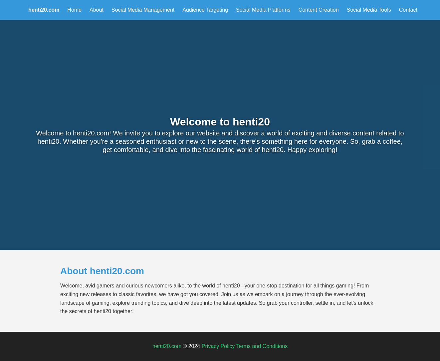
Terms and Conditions (262, 346)
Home (74, 10)
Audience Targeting (205, 10)
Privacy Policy (218, 346)
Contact (408, 10)
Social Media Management (142, 10)
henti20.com (166, 346)
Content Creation (319, 10)
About (97, 10)
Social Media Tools (369, 10)
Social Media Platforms (263, 10)
